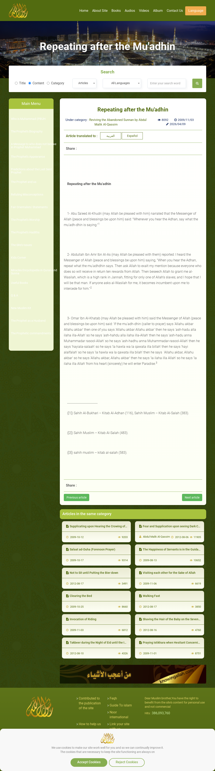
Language (195, 11)
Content (36, 83)
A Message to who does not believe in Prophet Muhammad (33, 146)
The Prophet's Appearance (28, 156)
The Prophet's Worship (25, 219)
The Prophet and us (23, 182)
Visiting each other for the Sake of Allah (167, 572)
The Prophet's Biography (27, 131)
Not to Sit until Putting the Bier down (92, 572)
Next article (192, 497)
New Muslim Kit (21, 308)
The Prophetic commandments (31, 333)
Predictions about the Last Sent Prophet (31, 171)
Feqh (113, 698)
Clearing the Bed (79, 596)
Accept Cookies (89, 762)
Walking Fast (149, 596)
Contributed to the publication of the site (90, 703)
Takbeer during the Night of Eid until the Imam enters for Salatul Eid (113, 642)
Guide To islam (121, 705)
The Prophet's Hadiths (25, 232)
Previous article (77, 497)
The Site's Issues (21, 245)
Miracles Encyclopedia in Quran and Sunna (34, 272)
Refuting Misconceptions (27, 194)
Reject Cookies (127, 762)
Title (20, 83)
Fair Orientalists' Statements (29, 207)
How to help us (90, 724)
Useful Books (19, 282)
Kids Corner (18, 257)
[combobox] (84, 83)
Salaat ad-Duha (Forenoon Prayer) (90, 549)
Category (55, 83)
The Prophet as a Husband (28, 320)
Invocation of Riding (81, 619)
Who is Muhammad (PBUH (28, 118)
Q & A (14, 295)
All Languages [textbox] (120, 83)
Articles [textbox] (83, 83)
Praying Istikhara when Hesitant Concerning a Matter (176, 642)
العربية (110, 136)
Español (132, 136)
